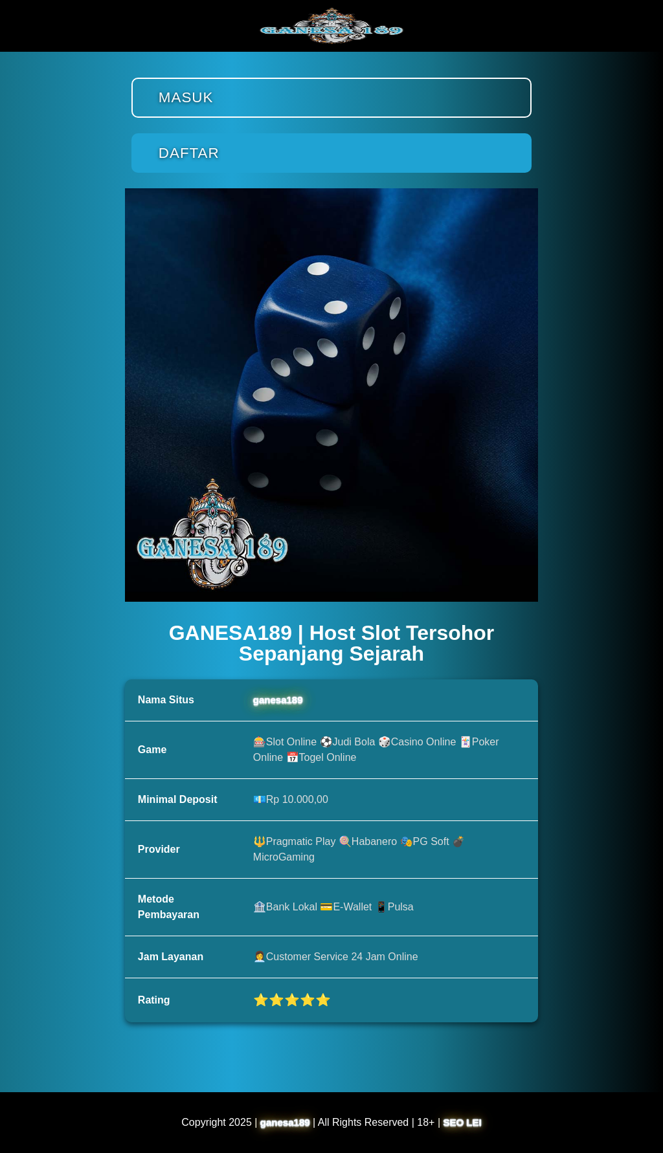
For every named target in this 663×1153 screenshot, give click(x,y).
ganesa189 (278, 699)
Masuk (186, 97)
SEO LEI (463, 1122)
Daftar (189, 153)
